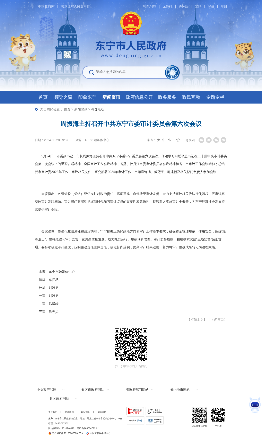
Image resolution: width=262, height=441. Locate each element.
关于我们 (52, 412)
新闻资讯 (80, 109)
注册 (224, 6)
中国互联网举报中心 (98, 433)
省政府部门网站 (137, 389)
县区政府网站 (59, 398)
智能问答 (149, 6)
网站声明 (85, 412)
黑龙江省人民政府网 (75, 6)
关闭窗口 (217, 319)
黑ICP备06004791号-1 (88, 428)
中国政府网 (46, 6)
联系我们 (69, 412)
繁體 (198, 6)
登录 (211, 6)
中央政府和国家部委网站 (52, 389)
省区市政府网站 (92, 389)
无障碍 (167, 6)
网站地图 (101, 412)
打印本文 (196, 319)
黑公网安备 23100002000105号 (66, 433)
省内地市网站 (180, 389)
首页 (67, 109)
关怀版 (184, 6)
